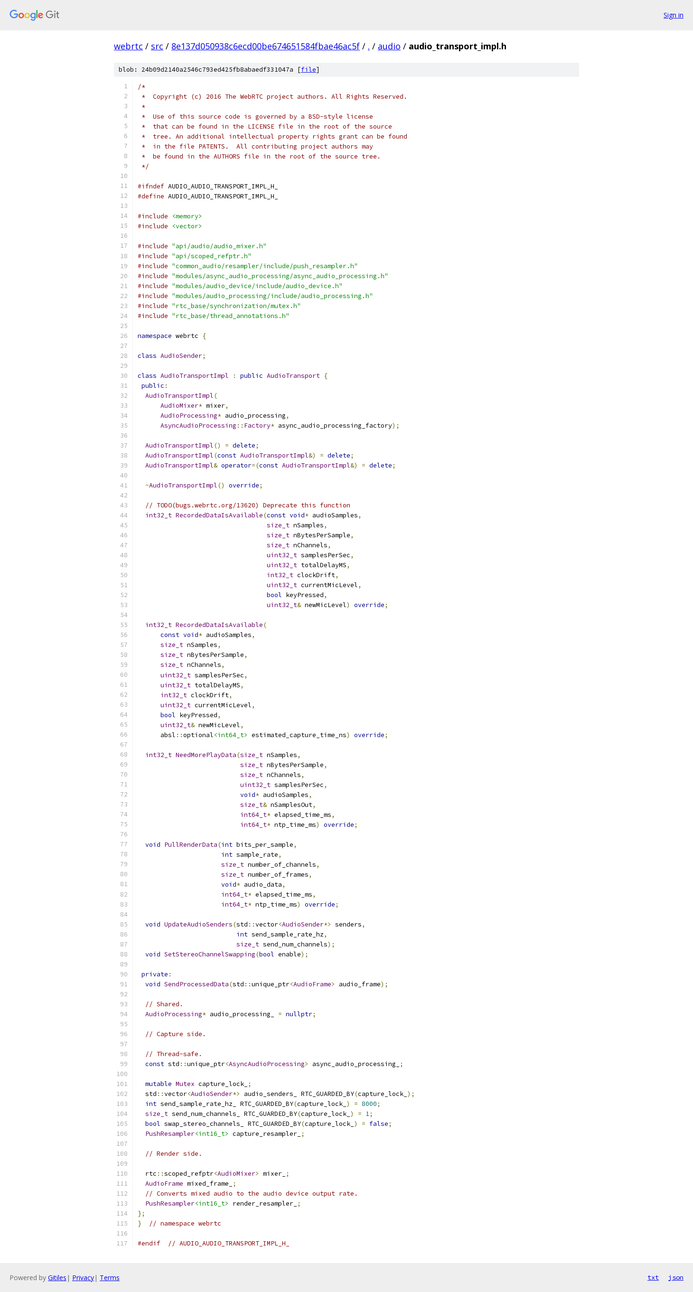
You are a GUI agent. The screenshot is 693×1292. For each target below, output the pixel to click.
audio (389, 46)
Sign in (674, 14)
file (308, 70)
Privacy (83, 1277)
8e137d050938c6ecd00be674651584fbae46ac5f (265, 46)
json (676, 1277)
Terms (110, 1277)
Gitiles (57, 1277)
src (157, 46)
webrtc (128, 46)
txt (653, 1277)
